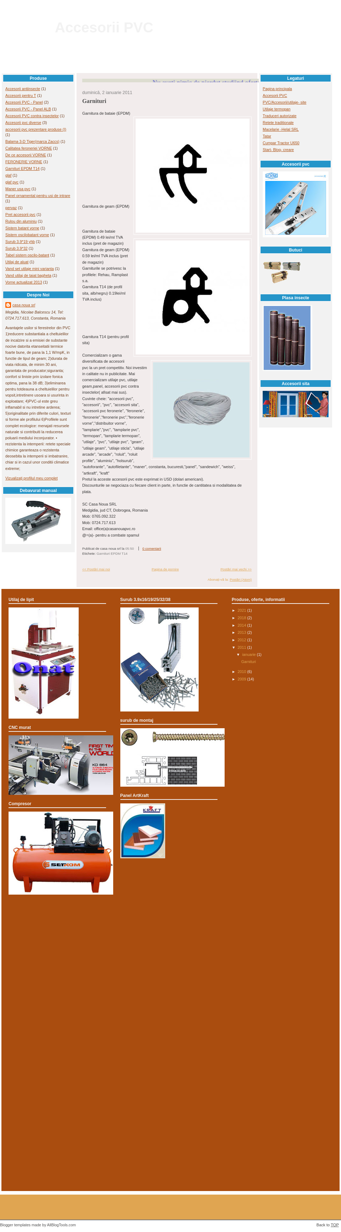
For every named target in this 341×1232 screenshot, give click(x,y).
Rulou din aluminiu (21, 221)
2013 (242, 632)
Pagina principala (277, 89)
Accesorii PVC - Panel (24, 102)
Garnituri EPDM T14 (22, 168)
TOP (335, 1225)
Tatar (267, 136)
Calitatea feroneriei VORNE (28, 148)
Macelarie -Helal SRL (281, 129)
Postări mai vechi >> (236, 569)
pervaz (11, 208)
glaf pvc (12, 182)
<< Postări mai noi (96, 569)
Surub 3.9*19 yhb (20, 241)
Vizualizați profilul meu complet (31, 478)
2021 (242, 610)
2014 (242, 625)
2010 (242, 671)
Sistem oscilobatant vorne (27, 235)
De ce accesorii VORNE (25, 155)
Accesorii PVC (104, 27)
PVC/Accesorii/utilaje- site (284, 102)
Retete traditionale (278, 122)
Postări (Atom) (241, 579)
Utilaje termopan (276, 109)
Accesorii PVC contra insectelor (32, 116)
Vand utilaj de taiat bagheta (28, 275)
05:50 (129, 548)
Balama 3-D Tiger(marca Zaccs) (32, 141)
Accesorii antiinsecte (22, 89)
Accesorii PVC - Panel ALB (28, 109)
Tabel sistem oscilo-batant (27, 255)
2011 (242, 647)
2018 (242, 618)
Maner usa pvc (17, 189)
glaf (8, 175)
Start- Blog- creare (278, 149)
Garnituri (94, 101)
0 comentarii (151, 548)
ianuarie (249, 654)
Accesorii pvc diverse (23, 122)
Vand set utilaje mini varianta (29, 268)
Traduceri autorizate (280, 116)
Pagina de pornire (165, 569)
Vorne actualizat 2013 (23, 282)
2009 (242, 679)
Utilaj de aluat (16, 262)
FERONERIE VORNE (23, 162)
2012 (242, 640)
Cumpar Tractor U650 (281, 143)
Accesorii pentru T (20, 95)
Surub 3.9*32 (16, 248)
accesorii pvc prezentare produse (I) (35, 129)
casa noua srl (23, 305)
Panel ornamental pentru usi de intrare (37, 195)
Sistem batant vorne (22, 228)
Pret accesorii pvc (20, 214)
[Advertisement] (170, 930)
